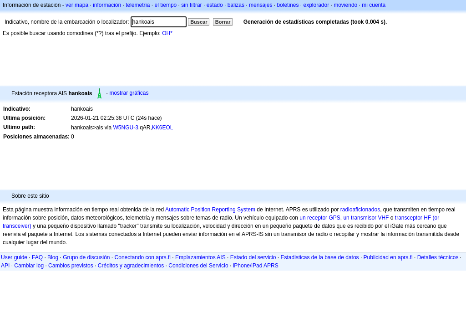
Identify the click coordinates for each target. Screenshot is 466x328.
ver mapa (77, 5)
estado (215, 5)
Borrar (223, 22)
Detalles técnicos (438, 257)
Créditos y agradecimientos (131, 265)
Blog (52, 257)
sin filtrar (191, 5)
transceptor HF (413, 218)
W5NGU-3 (125, 127)
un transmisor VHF (366, 218)
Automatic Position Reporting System (210, 209)
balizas (236, 5)
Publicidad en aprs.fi (388, 257)
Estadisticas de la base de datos (319, 257)
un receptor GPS (319, 218)
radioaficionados (360, 209)
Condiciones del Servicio (198, 265)
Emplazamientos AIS (200, 257)
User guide (14, 257)
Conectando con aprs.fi (143, 257)
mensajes (260, 5)
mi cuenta (373, 5)
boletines (288, 5)
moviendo (345, 5)
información (107, 5)
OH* (167, 33)
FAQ (37, 257)
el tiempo (166, 5)
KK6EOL (162, 127)
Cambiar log (29, 265)
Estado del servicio (253, 257)
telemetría (138, 5)
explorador (316, 5)
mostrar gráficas (128, 93)
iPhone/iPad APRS (256, 265)
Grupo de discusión (86, 257)
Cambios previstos (70, 265)
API (5, 265)
